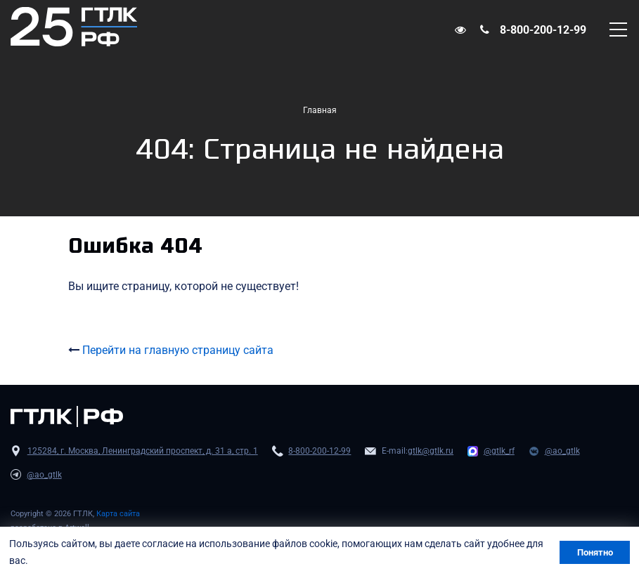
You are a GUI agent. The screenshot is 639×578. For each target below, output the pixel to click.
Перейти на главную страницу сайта (177, 350)
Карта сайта (118, 513)
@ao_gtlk (562, 451)
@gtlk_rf (499, 451)
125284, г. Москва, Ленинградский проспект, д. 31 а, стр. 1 (142, 451)
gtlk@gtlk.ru (430, 451)
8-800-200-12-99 (543, 30)
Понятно (595, 552)
